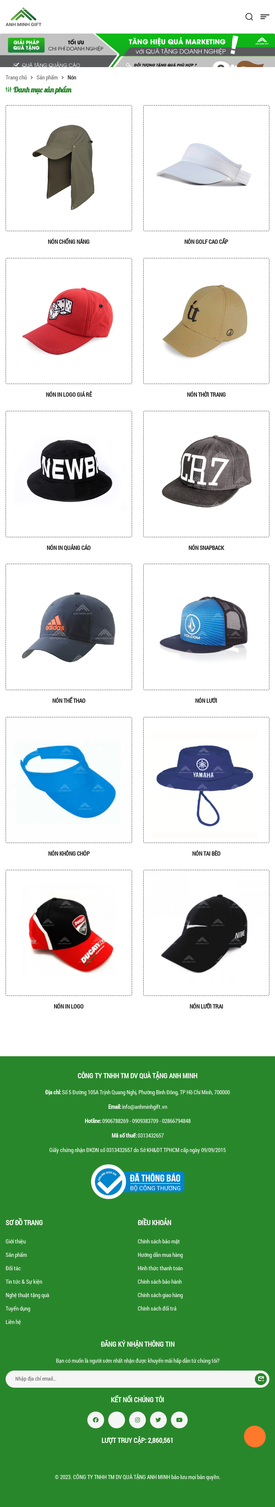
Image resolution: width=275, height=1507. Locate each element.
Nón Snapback (206, 547)
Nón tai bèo (206, 853)
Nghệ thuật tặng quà (27, 1295)
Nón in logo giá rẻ (69, 394)
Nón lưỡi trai (206, 1006)
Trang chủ (16, 77)
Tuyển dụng (18, 1308)
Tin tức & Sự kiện (24, 1281)
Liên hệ (13, 1321)
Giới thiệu (16, 1241)
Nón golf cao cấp (206, 241)
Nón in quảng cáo (69, 547)
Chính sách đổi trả (157, 1308)
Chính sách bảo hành (160, 1281)
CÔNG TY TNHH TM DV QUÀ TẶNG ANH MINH (121, 1477)
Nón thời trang (206, 394)
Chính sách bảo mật (159, 1241)
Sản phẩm (47, 77)
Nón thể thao (68, 700)
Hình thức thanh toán (160, 1268)
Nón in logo (69, 1006)
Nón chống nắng (69, 241)
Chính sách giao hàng (160, 1295)
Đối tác (13, 1268)
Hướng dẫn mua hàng (160, 1254)
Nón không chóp (69, 853)
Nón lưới (206, 700)
